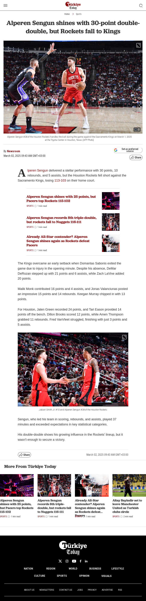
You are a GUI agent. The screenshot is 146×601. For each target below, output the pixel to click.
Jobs (80, 590)
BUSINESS (95, 569)
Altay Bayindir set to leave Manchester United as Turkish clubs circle (127, 506)
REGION (50, 569)
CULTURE (39, 576)
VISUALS (106, 576)
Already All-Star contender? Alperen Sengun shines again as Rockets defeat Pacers (57, 241)
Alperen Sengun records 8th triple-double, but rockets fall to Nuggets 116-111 (61, 220)
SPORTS (62, 576)
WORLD (73, 569)
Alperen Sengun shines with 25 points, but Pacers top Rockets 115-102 (61, 198)
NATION (28, 569)
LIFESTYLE (117, 569)
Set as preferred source (126, 150)
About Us (29, 590)
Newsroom (13, 151)
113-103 (60, 180)
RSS (120, 590)
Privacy (92, 590)
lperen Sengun (38, 170)
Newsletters (46, 590)
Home (66, 14)
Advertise (107, 590)
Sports (79, 14)
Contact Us (65, 590)
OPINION (84, 576)
